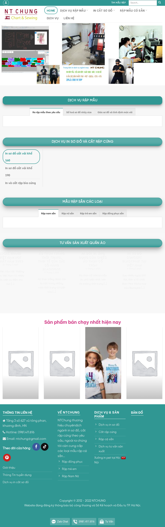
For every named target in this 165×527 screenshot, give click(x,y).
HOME (51, 10)
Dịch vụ (53, 18)
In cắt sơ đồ (104, 10)
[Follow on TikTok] (45, 447)
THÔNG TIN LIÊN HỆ (17, 412)
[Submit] (159, 3)
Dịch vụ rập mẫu (74, 10)
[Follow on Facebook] (36, 447)
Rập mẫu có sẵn (133, 10)
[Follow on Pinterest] (7, 458)
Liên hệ (69, 18)
